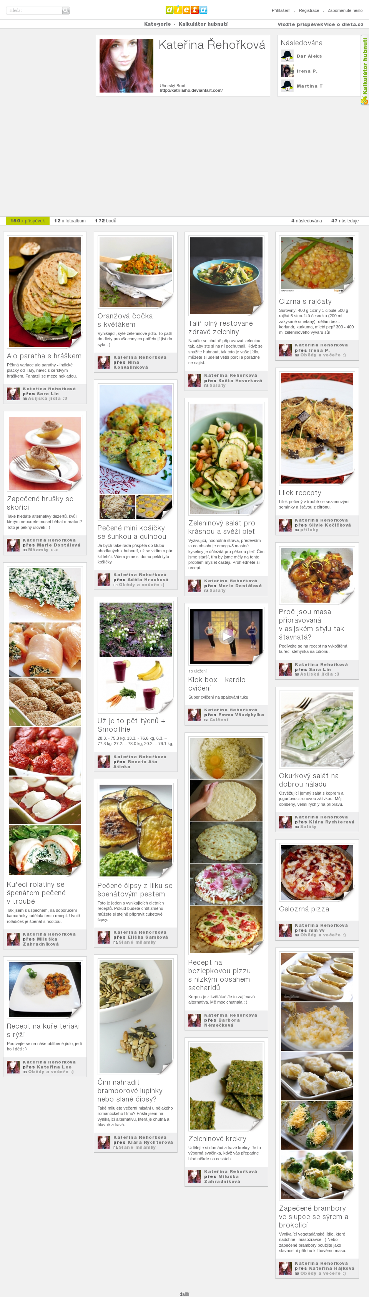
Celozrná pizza (304, 909)
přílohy (309, 529)
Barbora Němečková (222, 1022)
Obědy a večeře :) (323, 355)
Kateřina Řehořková (49, 388)
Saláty (217, 385)
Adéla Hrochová (148, 579)
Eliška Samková (148, 937)
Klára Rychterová (332, 822)
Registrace (309, 10)
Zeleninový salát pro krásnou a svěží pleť (222, 527)
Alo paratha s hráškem (44, 356)
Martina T (310, 86)
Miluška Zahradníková (41, 941)
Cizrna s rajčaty (305, 301)
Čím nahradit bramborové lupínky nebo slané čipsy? (130, 1090)
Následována (302, 43)
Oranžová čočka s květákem (125, 320)
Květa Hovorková (240, 380)
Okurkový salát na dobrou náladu (309, 780)
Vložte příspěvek (300, 24)
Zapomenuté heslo (344, 10)
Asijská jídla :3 (47, 398)
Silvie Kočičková (330, 525)
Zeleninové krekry (217, 1139)
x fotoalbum (70, 221)
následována (306, 221)
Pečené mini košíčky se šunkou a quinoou (132, 532)
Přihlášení (281, 10)
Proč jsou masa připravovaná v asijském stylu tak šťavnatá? (311, 624)
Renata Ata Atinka (135, 764)
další (184, 1294)
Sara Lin (48, 393)
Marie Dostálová (240, 585)
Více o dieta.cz (344, 24)
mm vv (317, 930)
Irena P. (307, 71)
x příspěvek (27, 221)
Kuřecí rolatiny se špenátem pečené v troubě (36, 892)
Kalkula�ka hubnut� (364, 70)
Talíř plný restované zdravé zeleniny (220, 327)
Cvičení (219, 719)
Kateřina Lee (54, 1067)
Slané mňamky (137, 942)
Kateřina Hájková (332, 1268)
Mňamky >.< (43, 549)
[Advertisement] (184, 152)
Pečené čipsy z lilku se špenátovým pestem (135, 889)
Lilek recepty (300, 493)
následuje (345, 221)
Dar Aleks (309, 56)
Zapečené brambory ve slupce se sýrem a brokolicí (314, 1216)
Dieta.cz (187, 9)
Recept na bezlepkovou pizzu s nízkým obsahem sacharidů (219, 975)
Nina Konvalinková (130, 364)
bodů (105, 221)
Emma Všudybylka (241, 714)
